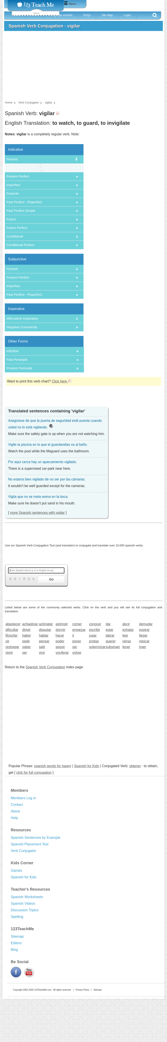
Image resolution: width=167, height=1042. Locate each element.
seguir (60, 690)
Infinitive (12, 394)
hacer (60, 678)
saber (26, 690)
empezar (79, 672)
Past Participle (16, 402)
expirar (144, 672)
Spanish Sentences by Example (35, 880)
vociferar (62, 695)
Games (16, 913)
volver (77, 695)
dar (108, 667)
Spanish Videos (23, 946)
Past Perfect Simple (20, 253)
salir (42, 690)
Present (12, 159)
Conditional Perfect (20, 288)
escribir (94, 672)
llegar (143, 678)
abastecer (12, 667)
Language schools (61, 15)
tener (126, 690)
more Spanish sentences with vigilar (37, 555)
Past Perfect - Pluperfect (24, 245)
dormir (60, 672)
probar (94, 684)
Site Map (107, 15)
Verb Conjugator (23, 893)
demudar (146, 667)
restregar (12, 690)
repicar (144, 684)
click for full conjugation (34, 815)
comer (77, 667)
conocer (95, 667)
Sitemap (17, 979)
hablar (43, 678)
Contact (17, 847)
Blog (14, 992)
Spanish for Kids (86, 809)
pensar (44, 684)
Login (127, 15)
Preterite (12, 236)
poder (60, 684)
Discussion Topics (25, 953)
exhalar (128, 672)
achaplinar (29, 667)
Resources (21, 873)
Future (11, 262)
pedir (26, 684)
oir (7, 684)
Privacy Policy (82, 1032)
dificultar (11, 672)
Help (14, 861)
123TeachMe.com (42, 1032)
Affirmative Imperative (22, 361)
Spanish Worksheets (27, 940)
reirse (126, 684)
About (15, 854)
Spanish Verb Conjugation (45, 710)
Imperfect (13, 228)
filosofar (11, 678)
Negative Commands (21, 370)
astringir (62, 667)
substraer (113, 690)
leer (125, 678)
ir (73, 678)
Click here (61, 424)
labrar (110, 678)
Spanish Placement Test (29, 887)
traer (142, 690)
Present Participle (19, 411)
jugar (93, 678)
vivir (42, 695)
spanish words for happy (52, 809)
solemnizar (96, 690)
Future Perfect (16, 270)
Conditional (14, 279)
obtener (135, 809)
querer (111, 684)
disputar (45, 672)
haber (26, 678)
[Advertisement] (82, 67)
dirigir (26, 672)
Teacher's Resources (30, 932)
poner (76, 684)
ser (74, 690)
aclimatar (46, 667)
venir (9, 695)
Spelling (17, 959)
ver (24, 695)
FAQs (87, 15)
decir (126, 667)
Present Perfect (17, 219)
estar (109, 672)
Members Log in (23, 841)
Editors (16, 986)
